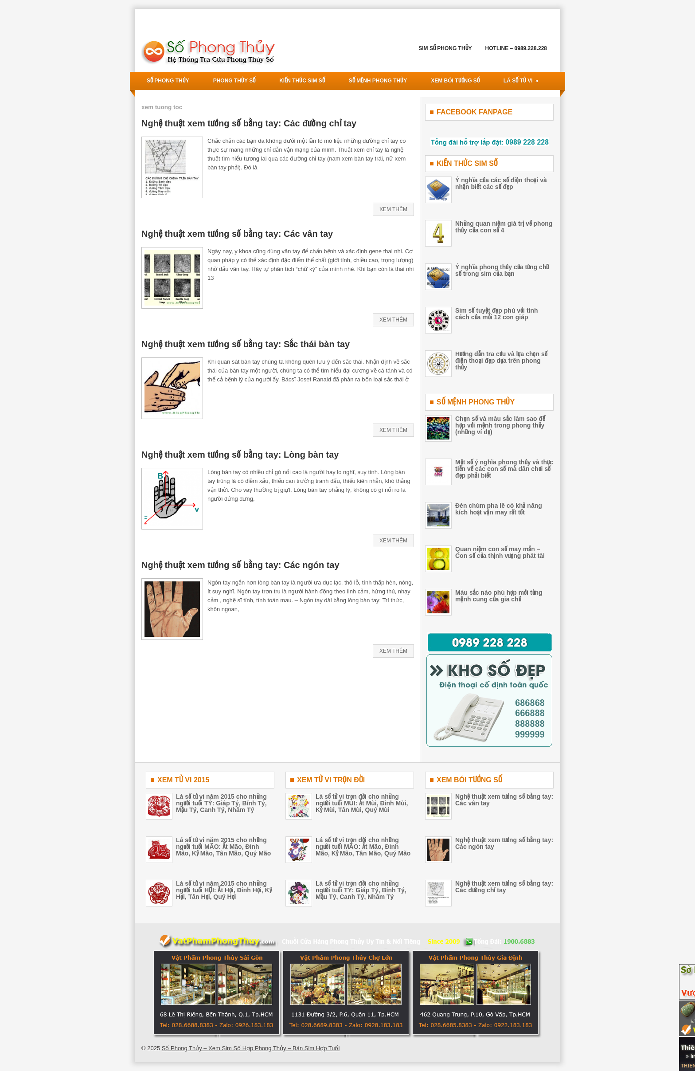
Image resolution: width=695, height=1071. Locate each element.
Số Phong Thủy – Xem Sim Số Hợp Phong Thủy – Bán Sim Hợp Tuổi (251, 1048)
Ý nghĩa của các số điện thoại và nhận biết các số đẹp (501, 183)
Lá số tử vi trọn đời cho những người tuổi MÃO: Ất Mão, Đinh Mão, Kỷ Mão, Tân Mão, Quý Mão (363, 846)
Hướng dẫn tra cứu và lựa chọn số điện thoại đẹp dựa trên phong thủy (501, 360)
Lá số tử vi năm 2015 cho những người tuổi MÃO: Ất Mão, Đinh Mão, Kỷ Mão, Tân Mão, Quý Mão (223, 846)
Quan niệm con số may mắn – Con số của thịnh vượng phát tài (500, 552)
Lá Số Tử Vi (524, 78)
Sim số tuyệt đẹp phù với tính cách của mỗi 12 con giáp (496, 314)
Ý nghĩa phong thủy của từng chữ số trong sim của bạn (502, 270)
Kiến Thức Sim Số (302, 81)
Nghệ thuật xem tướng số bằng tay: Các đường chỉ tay (248, 123)
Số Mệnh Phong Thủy (378, 81)
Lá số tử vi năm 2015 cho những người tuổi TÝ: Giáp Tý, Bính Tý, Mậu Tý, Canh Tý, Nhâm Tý (221, 803)
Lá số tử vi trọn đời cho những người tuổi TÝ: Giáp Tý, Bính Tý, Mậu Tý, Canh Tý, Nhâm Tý (361, 890)
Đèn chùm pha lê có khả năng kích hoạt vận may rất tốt (498, 509)
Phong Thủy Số (234, 81)
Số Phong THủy (168, 81)
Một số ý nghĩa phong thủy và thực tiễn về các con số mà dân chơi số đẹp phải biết (504, 469)
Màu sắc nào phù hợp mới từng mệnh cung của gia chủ (499, 596)
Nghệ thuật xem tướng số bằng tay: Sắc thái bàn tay (245, 344)
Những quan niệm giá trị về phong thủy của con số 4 (503, 227)
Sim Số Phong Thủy (445, 48)
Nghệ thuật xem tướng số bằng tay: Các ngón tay (240, 565)
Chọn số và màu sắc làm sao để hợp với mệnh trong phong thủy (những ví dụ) (500, 425)
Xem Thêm (393, 209)
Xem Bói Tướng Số (455, 81)
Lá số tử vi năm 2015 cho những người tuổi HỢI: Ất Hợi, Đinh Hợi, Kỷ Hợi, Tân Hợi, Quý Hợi (224, 890)
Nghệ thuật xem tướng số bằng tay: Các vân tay (237, 234)
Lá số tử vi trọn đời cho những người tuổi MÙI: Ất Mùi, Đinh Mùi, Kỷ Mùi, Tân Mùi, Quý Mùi (362, 803)
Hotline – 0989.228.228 (516, 48)
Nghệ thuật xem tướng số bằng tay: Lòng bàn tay (240, 454)
